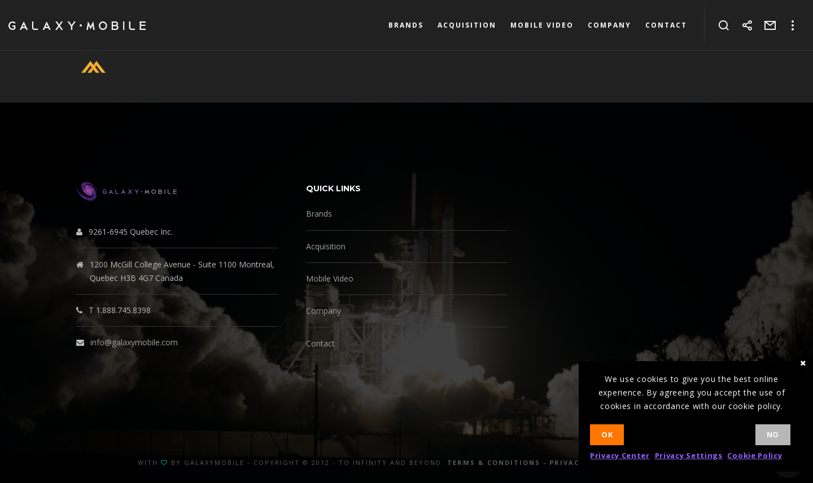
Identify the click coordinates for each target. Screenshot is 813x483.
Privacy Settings (689, 455)
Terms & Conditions (493, 462)
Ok (607, 434)
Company (323, 310)
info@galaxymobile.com (134, 342)
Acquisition (326, 246)
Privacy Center (620, 455)
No (773, 434)
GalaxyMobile (214, 462)
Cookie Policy (754, 455)
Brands (319, 213)
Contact (320, 343)
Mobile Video (329, 278)
